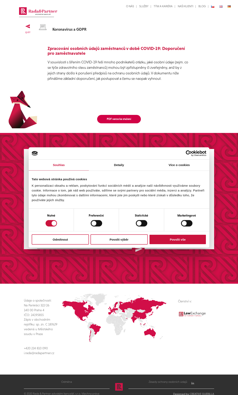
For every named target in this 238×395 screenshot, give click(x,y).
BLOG (202, 6)
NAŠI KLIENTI (185, 6)
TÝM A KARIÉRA (163, 6)
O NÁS (130, 6)
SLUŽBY (143, 6)
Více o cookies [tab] (179, 165)
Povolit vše (178, 239)
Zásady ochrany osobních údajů (168, 371)
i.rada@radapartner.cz (39, 342)
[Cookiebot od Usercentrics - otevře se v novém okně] (188, 153)
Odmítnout (60, 239)
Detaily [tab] (119, 165)
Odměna (66, 371)
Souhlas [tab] (59, 165)
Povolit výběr (119, 239)
